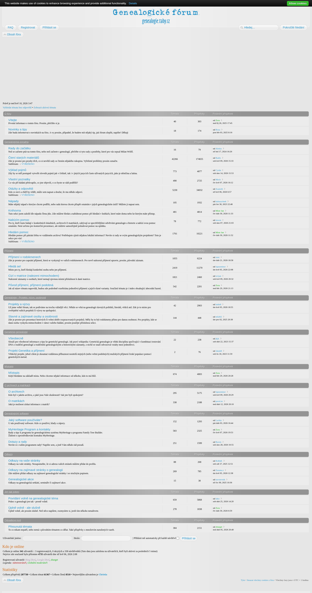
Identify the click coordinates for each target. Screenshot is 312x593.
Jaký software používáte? (25, 420)
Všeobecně (15, 338)
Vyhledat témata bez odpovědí (17, 107)
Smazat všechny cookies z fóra (260, 580)
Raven (218, 442)
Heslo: (77, 538)
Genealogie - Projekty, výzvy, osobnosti (25, 297)
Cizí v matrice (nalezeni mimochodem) (33, 275)
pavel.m (219, 401)
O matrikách (16, 401)
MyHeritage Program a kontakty (29, 429)
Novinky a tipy (17, 129)
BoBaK (219, 461)
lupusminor (221, 266)
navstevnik (220, 479)
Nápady (13, 201)
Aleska (218, 148)
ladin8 (218, 304)
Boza (218, 129)
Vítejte (12, 120)
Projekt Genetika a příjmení (26, 350)
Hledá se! (14, 266)
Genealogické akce (21, 479)
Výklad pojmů (17, 170)
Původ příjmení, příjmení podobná (30, 285)
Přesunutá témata (20, 526)
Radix (218, 158)
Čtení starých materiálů (23, 157)
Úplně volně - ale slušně (24, 507)
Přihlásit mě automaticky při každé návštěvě (156, 538)
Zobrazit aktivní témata (45, 107)
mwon (218, 220)
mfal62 (219, 316)
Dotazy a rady (17, 441)
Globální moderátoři (38, 562)
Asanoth (219, 189)
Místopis (9, 366)
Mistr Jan (220, 211)
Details (133, 3)
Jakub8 (219, 351)
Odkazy (9, 454)
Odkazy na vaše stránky (24, 460)
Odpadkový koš (13, 520)
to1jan (218, 276)
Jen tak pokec (12, 492)
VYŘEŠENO (27, 164)
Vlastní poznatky (19, 179)
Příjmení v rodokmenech (24, 257)
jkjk (217, 338)
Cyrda (218, 170)
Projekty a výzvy (19, 304)
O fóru (8, 114)
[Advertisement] (121, 70)
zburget (219, 527)
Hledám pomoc (18, 232)
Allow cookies (298, 3)
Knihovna (14, 210)
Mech (218, 179)
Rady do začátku (19, 148)
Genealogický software (17, 413)
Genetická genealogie (16, 332)
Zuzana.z (220, 470)
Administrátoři (19, 562)
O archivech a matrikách (17, 385)
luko (218, 498)
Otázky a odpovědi (20, 188)
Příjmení (9, 250)
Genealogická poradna (17, 142)
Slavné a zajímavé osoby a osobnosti (33, 316)
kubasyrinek (221, 201)
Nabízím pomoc (18, 219)
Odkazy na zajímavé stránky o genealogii (35, 470)
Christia (103, 574)
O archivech (16, 391)
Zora (218, 120)
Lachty (219, 420)
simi (217, 257)
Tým (243, 580)
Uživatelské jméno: (12, 538)
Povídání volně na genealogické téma (33, 498)
